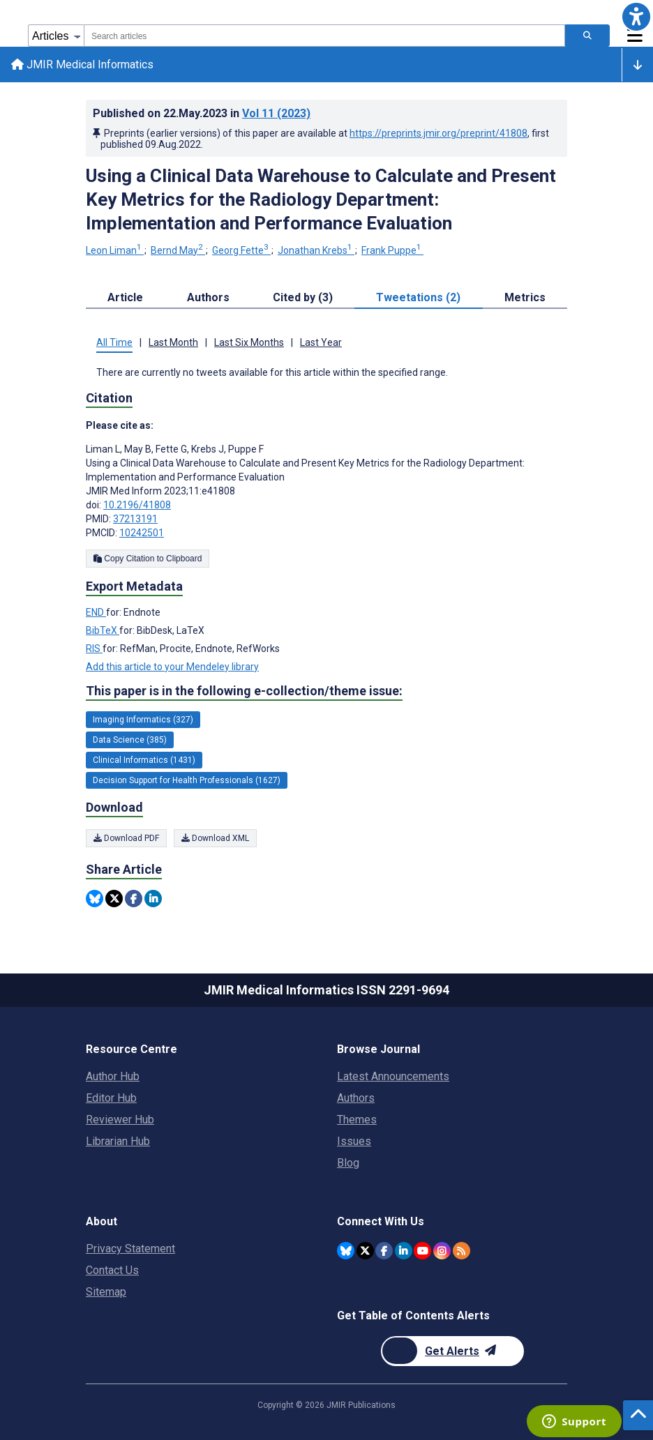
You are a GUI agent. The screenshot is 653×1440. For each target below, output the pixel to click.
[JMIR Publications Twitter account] (365, 1250)
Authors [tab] (208, 297)
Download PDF (126, 838)
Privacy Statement (130, 1248)
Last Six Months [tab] (249, 342)
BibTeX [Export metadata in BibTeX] (102, 630)
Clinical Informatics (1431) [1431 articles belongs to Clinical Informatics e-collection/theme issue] (144, 760)
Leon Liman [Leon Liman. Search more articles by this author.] (115, 250)
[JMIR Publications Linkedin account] (403, 1250)
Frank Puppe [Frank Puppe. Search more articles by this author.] (392, 250)
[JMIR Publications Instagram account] (442, 1250)
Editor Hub (111, 1098)
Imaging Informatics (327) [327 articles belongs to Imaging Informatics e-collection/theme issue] (143, 720)
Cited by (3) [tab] (303, 297)
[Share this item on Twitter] (114, 898)
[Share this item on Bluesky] (94, 898)
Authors (356, 1098)
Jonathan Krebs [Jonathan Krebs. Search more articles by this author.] (316, 250)
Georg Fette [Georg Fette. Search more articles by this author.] (241, 250)
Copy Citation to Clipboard (147, 558)
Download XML (215, 838)
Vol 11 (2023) (276, 113)
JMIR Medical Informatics (82, 64)
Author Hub (113, 1076)
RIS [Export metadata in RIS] (94, 648)
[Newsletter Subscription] (452, 1351)
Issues (354, 1141)
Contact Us (112, 1270)
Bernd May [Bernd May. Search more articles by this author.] (178, 250)
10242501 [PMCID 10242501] (141, 532)
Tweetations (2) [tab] (418, 297)
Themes (357, 1119)
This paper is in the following (244, 691)
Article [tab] (125, 297)
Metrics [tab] (525, 297)
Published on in (201, 113)
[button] (636, 16)
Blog (348, 1162)
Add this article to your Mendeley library (172, 666)
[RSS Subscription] (461, 1250)
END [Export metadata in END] (96, 612)
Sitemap (106, 1291)
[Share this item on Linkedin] (153, 898)
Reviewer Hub (120, 1119)
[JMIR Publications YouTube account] (422, 1250)
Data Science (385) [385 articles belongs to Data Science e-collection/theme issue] (130, 740)
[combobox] (324, 35)
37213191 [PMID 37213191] (135, 518)
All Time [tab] (114, 342)
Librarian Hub (118, 1141)
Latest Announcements (393, 1076)
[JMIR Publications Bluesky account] (345, 1250)
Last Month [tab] (173, 342)
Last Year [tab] (321, 342)
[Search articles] (587, 35)
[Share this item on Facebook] (133, 898)
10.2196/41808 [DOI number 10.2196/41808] (137, 504)
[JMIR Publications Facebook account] (384, 1250)
